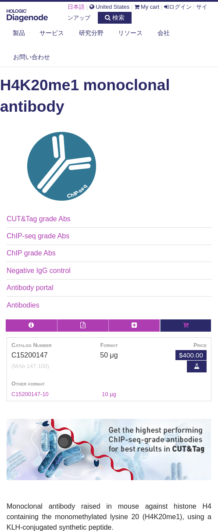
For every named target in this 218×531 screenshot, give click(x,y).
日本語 (76, 7)
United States (109, 7)
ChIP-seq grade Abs (38, 236)
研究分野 (91, 32)
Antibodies (23, 305)
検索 (115, 17)
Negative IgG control (39, 270)
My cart (147, 7)
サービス (51, 32)
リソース (130, 32)
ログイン (178, 7)
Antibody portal (30, 287)
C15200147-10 (30, 394)
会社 (163, 32)
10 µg (109, 394)
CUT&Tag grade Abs (39, 219)
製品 (19, 32)
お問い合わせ (31, 56)
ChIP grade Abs (31, 253)
